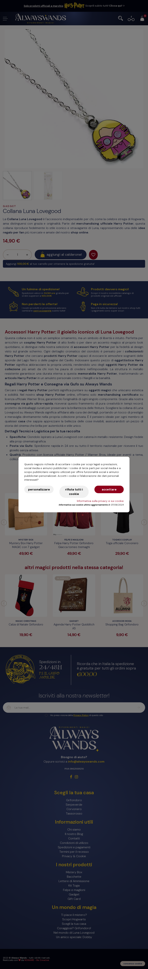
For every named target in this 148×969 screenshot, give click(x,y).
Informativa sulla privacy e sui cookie (100, 501)
